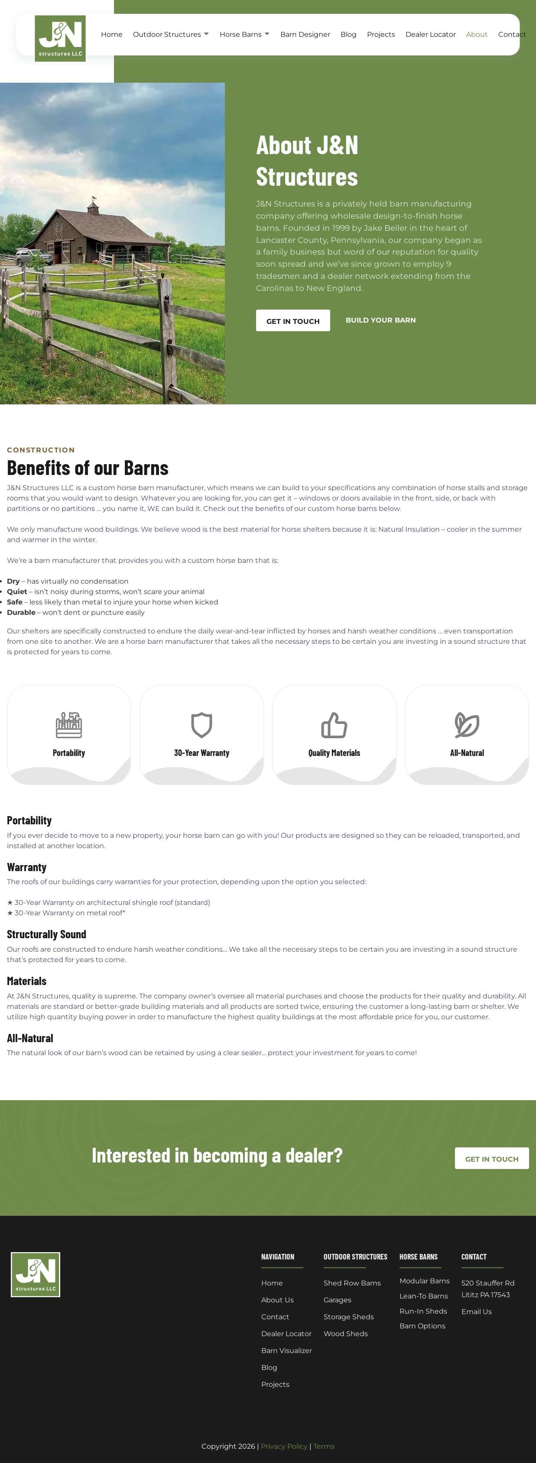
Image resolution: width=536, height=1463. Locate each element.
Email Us (476, 1312)
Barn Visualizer (286, 1351)
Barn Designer (305, 34)
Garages (337, 1300)
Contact (512, 34)
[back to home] (49, 38)
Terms (324, 1446)
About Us (277, 1300)
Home (112, 34)
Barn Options (422, 1326)
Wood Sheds (346, 1334)
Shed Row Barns (352, 1283)
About (477, 34)
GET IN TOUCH (293, 321)
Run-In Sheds (423, 1311)
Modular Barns (425, 1281)
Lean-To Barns (424, 1296)
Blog (349, 34)
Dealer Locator (431, 34)
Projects (381, 34)
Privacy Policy (284, 1446)
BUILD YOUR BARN (381, 320)
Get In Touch (492, 1159)
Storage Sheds (349, 1317)
